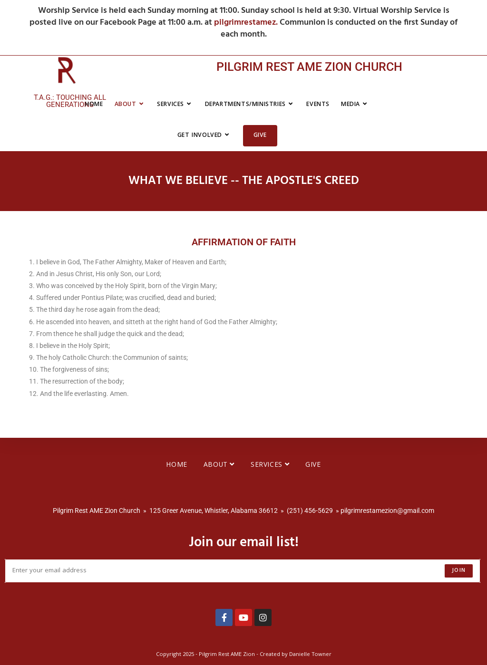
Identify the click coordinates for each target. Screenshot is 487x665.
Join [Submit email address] (459, 570)
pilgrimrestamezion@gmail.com (387, 510)
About (219, 465)
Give (313, 465)
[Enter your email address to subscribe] (242, 571)
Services (270, 465)
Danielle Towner (310, 654)
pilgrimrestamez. (247, 22)
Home (176, 465)
